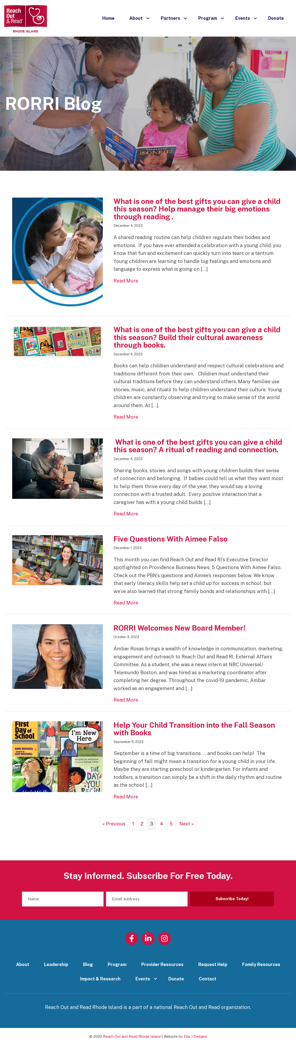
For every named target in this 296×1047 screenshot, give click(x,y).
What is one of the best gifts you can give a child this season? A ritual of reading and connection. (198, 446)
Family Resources (261, 964)
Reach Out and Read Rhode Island (132, 1036)
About (136, 18)
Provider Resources (162, 964)
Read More (126, 280)
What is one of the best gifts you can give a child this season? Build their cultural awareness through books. (197, 337)
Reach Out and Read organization (212, 1007)
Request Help (212, 964)
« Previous (114, 824)
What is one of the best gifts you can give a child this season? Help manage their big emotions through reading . (197, 209)
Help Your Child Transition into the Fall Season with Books (194, 729)
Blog (88, 964)
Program (207, 18)
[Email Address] (147, 899)
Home (108, 18)
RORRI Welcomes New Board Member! (179, 628)
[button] (148, 18)
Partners (170, 18)
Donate (276, 18)
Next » (186, 824)
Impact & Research (100, 978)
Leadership (56, 964)
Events (242, 18)
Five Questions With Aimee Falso (171, 538)
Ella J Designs (195, 1036)
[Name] (63, 899)
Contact (207, 978)
